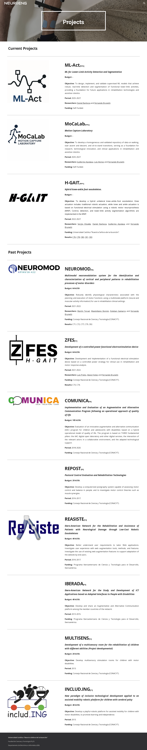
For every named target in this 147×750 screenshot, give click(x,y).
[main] (73, 20)
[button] (144, 3)
